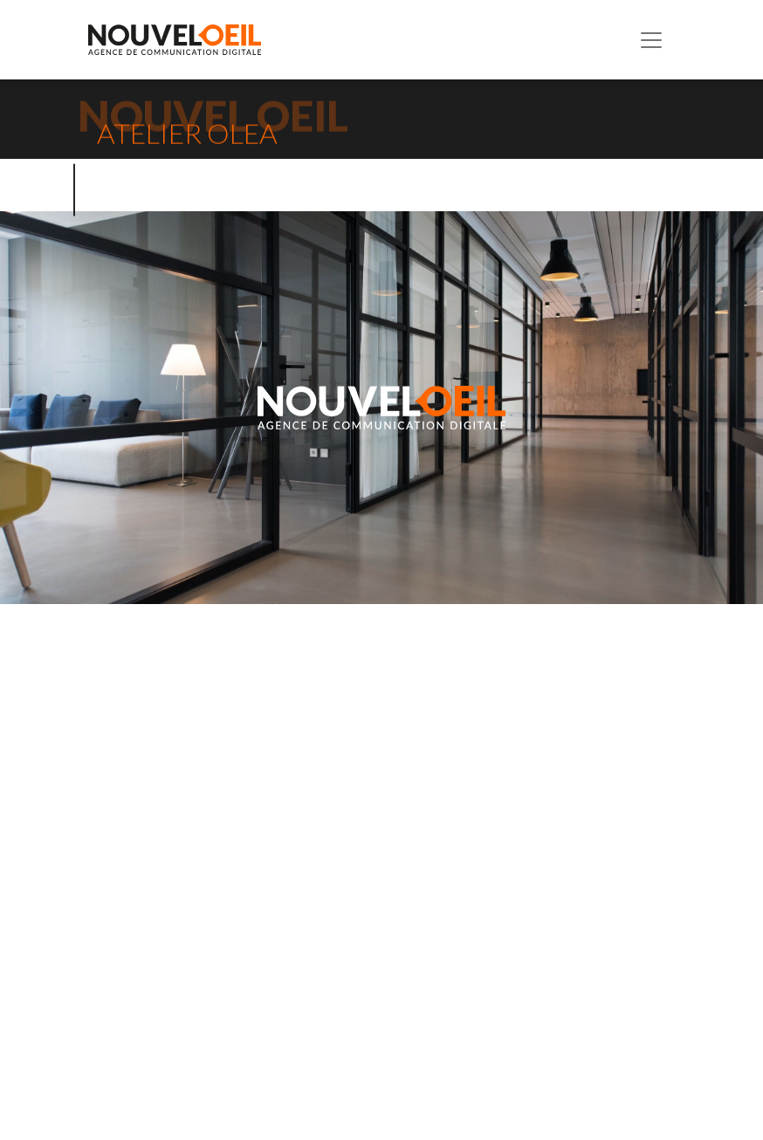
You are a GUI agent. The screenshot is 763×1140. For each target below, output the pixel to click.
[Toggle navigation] (651, 40)
